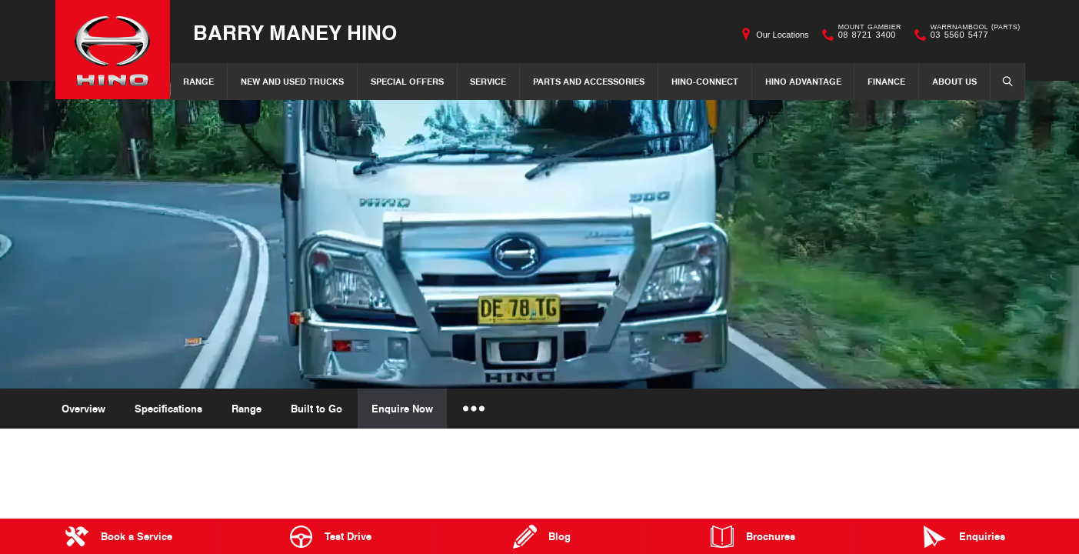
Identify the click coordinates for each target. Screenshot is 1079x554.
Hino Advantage (803, 81)
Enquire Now (402, 408)
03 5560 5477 (972, 34)
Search (1003, 80)
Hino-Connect (704, 81)
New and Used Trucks (292, 81)
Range (198, 81)
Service (488, 81)
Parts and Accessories (588, 81)
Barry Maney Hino (296, 32)
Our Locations (782, 34)
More (472, 409)
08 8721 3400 (866, 34)
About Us (954, 81)
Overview (83, 408)
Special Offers (407, 81)
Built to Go (316, 408)
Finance (886, 81)
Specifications (168, 408)
